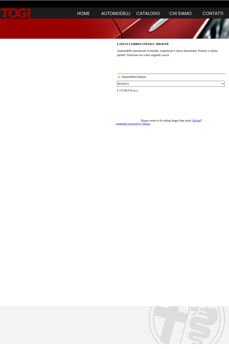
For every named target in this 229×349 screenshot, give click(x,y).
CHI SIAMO (180, 13)
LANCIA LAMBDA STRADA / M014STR (143, 43)
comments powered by (133, 123)
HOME (83, 13)
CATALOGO (148, 13)
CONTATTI (213, 13)
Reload (197, 120)
